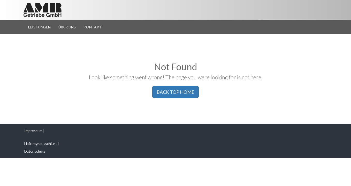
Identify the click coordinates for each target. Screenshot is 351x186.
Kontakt (92, 27)
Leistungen (39, 27)
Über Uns (67, 27)
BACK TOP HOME (175, 92)
